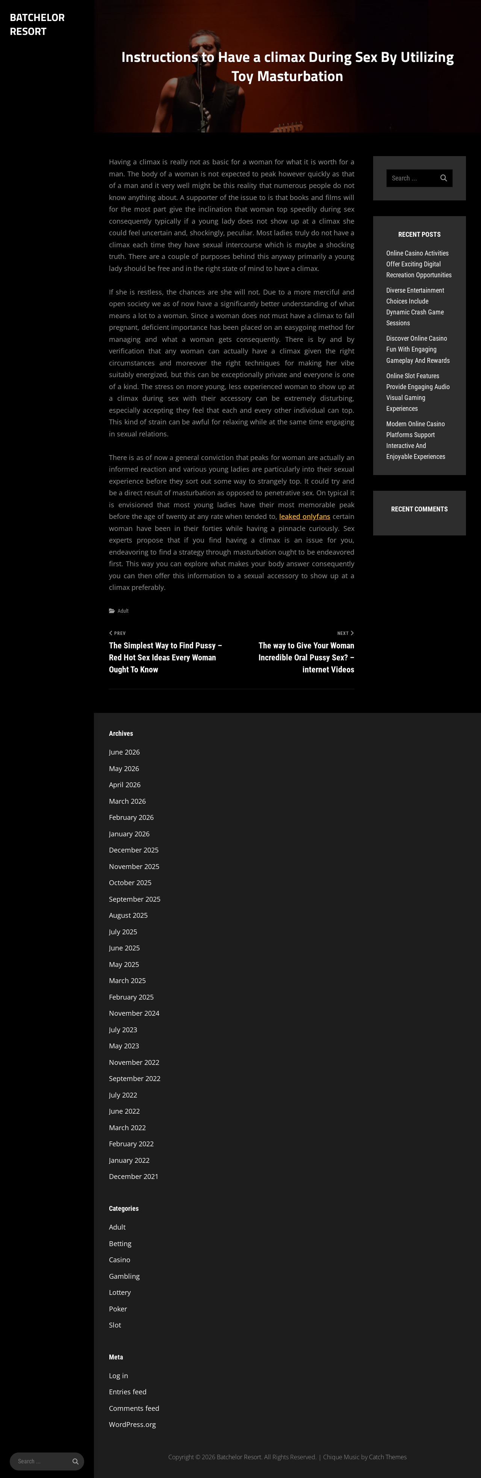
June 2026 (124, 752)
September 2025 (134, 899)
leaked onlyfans (304, 516)
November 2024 (134, 1013)
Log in (118, 1375)
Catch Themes (388, 1457)
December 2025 (134, 850)
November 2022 (134, 1062)
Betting (120, 1243)
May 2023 (124, 1046)
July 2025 (123, 931)
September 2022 (134, 1078)
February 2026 (131, 817)
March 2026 (127, 801)
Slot (115, 1324)
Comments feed (134, 1408)
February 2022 (131, 1144)
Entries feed (128, 1392)
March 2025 (127, 980)
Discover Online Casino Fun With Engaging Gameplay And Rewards (418, 349)
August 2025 (128, 915)
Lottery (120, 1292)
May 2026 (124, 768)
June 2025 (124, 948)
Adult (123, 611)
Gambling (124, 1276)
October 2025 (130, 882)
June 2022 (124, 1111)
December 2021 (134, 1176)
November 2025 (134, 866)
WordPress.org (132, 1424)
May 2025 (124, 964)
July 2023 (123, 1029)
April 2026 (125, 784)
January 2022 (129, 1160)
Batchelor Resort (36, 24)
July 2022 (123, 1094)
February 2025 (131, 996)
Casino (119, 1259)
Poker (118, 1308)
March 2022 (127, 1127)
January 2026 (129, 833)
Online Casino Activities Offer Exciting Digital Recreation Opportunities (419, 264)
